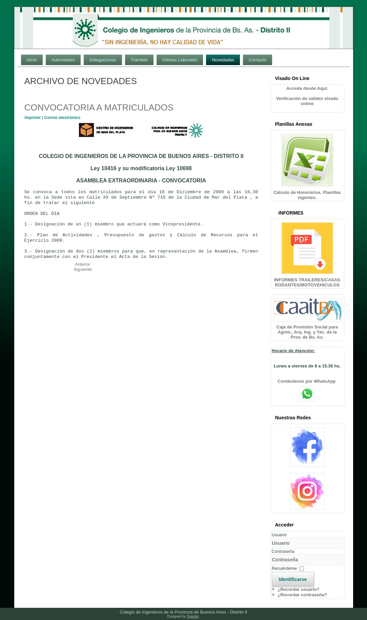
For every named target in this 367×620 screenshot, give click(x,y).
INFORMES (291, 213)
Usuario (279, 534)
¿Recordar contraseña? (302, 594)
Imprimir (33, 117)
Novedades (223, 59)
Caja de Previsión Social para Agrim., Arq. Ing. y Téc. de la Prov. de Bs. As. (307, 332)
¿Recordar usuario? (299, 589)
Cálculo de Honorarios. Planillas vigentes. (307, 195)
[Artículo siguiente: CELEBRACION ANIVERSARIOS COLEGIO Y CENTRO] (83, 269)
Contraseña (283, 551)
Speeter (193, 616)
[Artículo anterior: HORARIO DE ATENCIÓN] (82, 264)
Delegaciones (102, 59)
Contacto (257, 59)
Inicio (32, 59)
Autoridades (63, 59)
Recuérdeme (284, 568)
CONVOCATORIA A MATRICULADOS (99, 107)
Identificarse (293, 579)
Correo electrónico (62, 117)
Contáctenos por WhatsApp (307, 381)
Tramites (139, 59)
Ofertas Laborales (179, 59)
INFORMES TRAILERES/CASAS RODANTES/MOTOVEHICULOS (307, 282)
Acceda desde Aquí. (307, 88)
